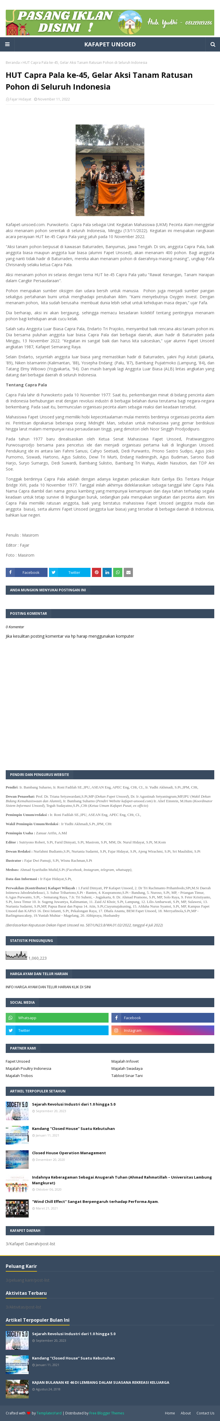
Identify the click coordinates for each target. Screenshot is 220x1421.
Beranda (13, 62)
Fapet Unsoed (18, 1061)
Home (170, 1413)
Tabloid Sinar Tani (127, 1075)
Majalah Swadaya (127, 1068)
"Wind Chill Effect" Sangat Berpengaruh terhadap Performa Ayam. (95, 1201)
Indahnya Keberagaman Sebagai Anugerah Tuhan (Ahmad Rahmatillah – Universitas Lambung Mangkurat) (122, 1180)
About (186, 1413)
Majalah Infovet (125, 1061)
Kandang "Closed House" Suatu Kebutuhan (73, 1128)
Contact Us (205, 1413)
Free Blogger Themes (106, 1413)
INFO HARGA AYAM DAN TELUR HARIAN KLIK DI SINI (48, 986)
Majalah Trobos (19, 1075)
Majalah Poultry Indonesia (28, 1068)
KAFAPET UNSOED (110, 44)
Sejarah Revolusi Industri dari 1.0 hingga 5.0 (73, 1104)
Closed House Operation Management (69, 1152)
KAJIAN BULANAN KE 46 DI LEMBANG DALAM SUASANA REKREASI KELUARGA (100, 1382)
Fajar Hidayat (20, 99)
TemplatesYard (49, 1413)
